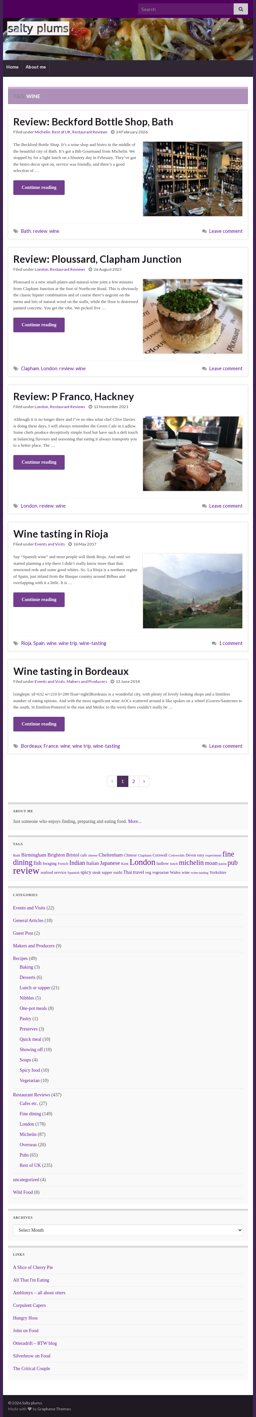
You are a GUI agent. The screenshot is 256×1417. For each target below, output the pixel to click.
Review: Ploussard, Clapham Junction (97, 259)
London (41, 269)
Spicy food (30, 1070)
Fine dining (30, 1113)
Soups (25, 1059)
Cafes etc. (29, 1103)
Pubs (24, 1155)
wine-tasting (92, 643)
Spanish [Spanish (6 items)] (73, 872)
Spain (39, 643)
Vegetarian (30, 1080)
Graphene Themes (54, 1408)
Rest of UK (61, 131)
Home (12, 67)
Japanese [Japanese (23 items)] (110, 863)
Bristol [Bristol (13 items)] (72, 855)
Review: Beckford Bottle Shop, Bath (93, 121)
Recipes (20, 958)
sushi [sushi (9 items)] (117, 872)
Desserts (27, 977)
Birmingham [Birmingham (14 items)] (33, 855)
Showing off (31, 1049)
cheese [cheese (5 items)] (92, 855)
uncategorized (26, 1179)
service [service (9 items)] (60, 872)
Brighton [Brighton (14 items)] (56, 855)
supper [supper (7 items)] (107, 872)
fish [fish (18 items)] (38, 863)
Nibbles (27, 998)
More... (135, 821)
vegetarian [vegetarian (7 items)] (160, 872)
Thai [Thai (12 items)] (127, 872)
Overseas (28, 1144)
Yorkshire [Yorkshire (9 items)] (218, 872)
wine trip (68, 643)
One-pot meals (33, 1008)
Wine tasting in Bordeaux (71, 671)
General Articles (28, 920)
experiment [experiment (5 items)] (213, 855)
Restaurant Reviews (90, 131)
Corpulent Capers (29, 1305)
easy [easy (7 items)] (200, 855)
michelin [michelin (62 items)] (191, 862)
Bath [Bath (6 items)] (16, 855)
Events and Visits (50, 544)
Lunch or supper (35, 987)
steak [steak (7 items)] (96, 872)
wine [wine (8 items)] (186, 872)
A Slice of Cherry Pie (33, 1267)
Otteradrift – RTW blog (35, 1343)
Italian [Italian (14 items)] (92, 863)
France (51, 746)
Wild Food (23, 1192)
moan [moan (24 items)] (211, 863)
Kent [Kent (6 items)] (124, 864)
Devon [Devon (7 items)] (191, 855)
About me (36, 67)
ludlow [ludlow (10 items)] (162, 863)
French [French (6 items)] (63, 864)
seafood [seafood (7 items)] (47, 872)
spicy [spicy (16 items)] (86, 872)
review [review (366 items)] (26, 870)
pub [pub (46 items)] (233, 862)
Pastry (25, 1018)
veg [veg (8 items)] (148, 872)
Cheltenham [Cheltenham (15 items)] (111, 855)
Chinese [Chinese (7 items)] (130, 855)
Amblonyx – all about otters (39, 1292)
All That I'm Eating (31, 1280)
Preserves (29, 1028)
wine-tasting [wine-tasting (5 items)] (200, 872)
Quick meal (30, 1039)
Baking (26, 967)
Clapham (30, 368)
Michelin (42, 131)
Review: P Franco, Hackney (73, 396)
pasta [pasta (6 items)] (222, 864)
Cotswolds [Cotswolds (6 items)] (176, 855)
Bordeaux (31, 746)
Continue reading (39, 187)
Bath (26, 231)
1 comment (231, 643)
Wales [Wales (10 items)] (175, 872)
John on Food (25, 1330)
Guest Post (23, 933)
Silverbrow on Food (31, 1355)
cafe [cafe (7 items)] (83, 855)
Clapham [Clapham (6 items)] (144, 855)
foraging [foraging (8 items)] (50, 863)
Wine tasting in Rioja (60, 534)
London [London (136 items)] (142, 862)
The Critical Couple (31, 1368)
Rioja (26, 643)
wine (54, 231)
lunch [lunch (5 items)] (174, 864)
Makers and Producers (87, 681)
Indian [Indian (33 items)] (77, 862)
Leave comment (226, 231)
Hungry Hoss (25, 1318)
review (40, 231)
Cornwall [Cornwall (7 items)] (160, 855)
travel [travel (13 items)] (138, 872)
